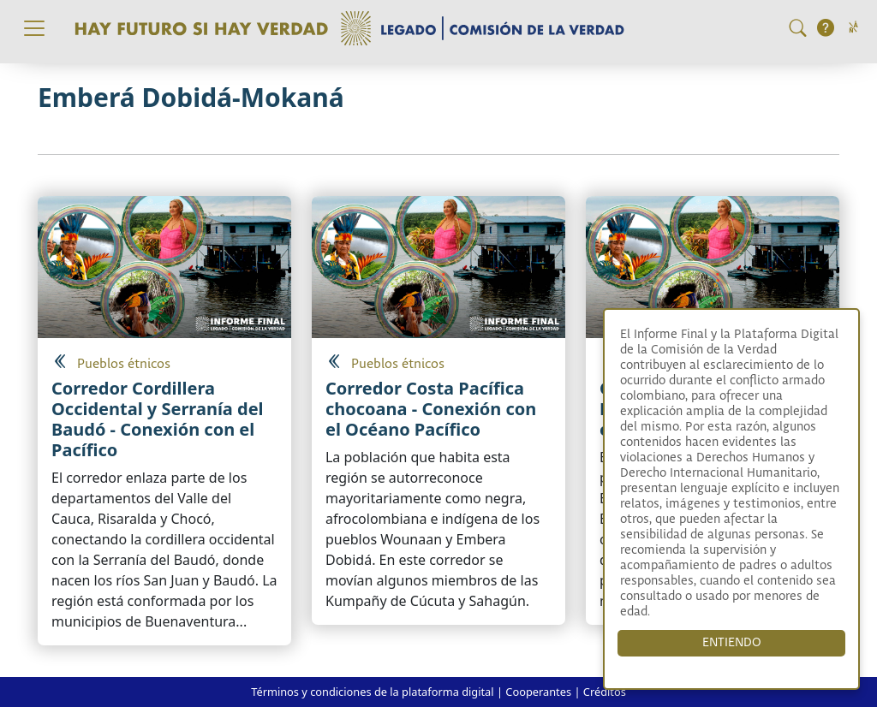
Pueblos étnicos (123, 364)
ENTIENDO (731, 643)
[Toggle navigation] (34, 28)
